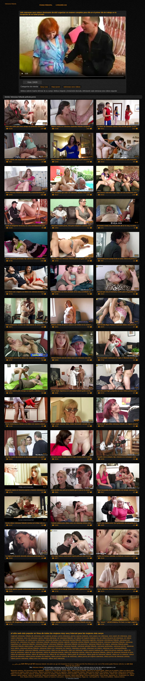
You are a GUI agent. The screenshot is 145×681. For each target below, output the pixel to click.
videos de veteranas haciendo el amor (119, 652)
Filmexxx (115, 664)
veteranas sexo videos (71, 87)
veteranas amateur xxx (53, 640)
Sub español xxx (94, 677)
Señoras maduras (28, 674)
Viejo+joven (55, 87)
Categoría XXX (61, 5)
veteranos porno (44, 650)
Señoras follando (61, 674)
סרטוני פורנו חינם (96, 664)
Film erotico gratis (107, 664)
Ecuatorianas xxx (124, 675)
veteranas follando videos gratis (22, 646)
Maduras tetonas (119, 677)
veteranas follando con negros (99, 644)
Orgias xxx (85, 677)
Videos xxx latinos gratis (126, 670)
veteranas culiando (43, 642)
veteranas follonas (40, 646)
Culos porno (60, 677)
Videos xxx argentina (60, 672)
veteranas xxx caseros (63, 648)
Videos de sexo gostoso (72, 666)
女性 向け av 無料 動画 (126, 664)
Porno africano (113, 672)
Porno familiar (103, 675)
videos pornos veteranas (19, 658)
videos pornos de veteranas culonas (116, 656)
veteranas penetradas (105, 646)
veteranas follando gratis (119, 644)
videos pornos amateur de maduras (37, 656)
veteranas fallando (28, 644)
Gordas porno (39, 674)
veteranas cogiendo (89, 640)
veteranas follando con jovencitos (76, 644)
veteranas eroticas (96, 642)
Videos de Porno (104, 674)
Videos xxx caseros (50, 677)
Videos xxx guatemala (34, 675)
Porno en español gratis (91, 675)
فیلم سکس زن (16, 664)
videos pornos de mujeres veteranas (90, 656)
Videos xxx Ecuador (17, 674)
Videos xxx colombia (31, 672)
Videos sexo (113, 674)
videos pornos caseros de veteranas (64, 656)
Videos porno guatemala (49, 675)
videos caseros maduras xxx (93, 650)
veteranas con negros (27, 642)
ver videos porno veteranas (35, 640)
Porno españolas (39, 670)
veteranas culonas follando (79, 642)
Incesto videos (66, 670)
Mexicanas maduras (17, 670)
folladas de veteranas (33, 636)
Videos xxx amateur (50, 674)
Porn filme (88, 664)
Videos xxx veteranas (63, 675)
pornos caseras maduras (79, 636)
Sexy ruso (44, 87)
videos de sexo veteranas (34, 652)
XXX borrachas (28, 670)
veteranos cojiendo (17, 650)
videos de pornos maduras (113, 650)
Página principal (45, 5)
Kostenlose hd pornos (67, 664)
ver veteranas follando (65, 638)
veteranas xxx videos (94, 648)
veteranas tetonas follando (29, 648)
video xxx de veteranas (59, 650)
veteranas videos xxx (47, 648)
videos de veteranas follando (95, 652)
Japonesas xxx (113, 675)
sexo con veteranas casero (33, 638)
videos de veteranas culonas (74, 652)
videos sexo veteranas (56, 658)
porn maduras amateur (50, 636)
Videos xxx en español (112, 670)
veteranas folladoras (56, 644)
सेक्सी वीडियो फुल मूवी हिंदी (28, 664)
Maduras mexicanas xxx (46, 672)
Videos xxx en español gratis (95, 670)
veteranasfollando (120, 648)
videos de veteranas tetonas (21, 654)
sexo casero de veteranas (118, 636)
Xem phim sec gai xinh (53, 664)
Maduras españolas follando (76, 672)
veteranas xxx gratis (79, 648)
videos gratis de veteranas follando (99, 654)
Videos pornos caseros (92, 672)
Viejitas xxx (48, 670)
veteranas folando (42, 644)
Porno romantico (72, 674)
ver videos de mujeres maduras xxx (86, 638)
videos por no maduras (120, 654)
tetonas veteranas (50, 638)
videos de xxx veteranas (58, 654)
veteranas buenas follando (71, 640)
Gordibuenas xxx (123, 674)
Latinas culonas (82, 674)
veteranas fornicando (55, 646)
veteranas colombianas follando (108, 640)
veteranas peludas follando (86, 646)
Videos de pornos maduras (73, 677)
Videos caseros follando (79, 670)
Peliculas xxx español (17, 672)
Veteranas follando (10, 4)
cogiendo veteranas (18, 636)
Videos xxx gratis (93, 674)
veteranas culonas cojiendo (60, 642)
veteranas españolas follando (114, 642)
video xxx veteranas (75, 650)
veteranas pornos (120, 646)
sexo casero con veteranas (98, 636)
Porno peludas (38, 677)
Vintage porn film (79, 664)
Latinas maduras (22, 675)
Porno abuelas (56, 670)
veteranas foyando (70, 646)
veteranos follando (31, 650)
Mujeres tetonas (29, 677)
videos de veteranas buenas (53, 652)
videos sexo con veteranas (38, 658)
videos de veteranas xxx (40, 654)
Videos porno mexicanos (125, 672)
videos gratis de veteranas (76, 654)
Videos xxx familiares (107, 677)
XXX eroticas (104, 672)
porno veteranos (64, 636)
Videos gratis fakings (77, 675)
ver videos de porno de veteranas (111, 638)
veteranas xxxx (108, 648)
